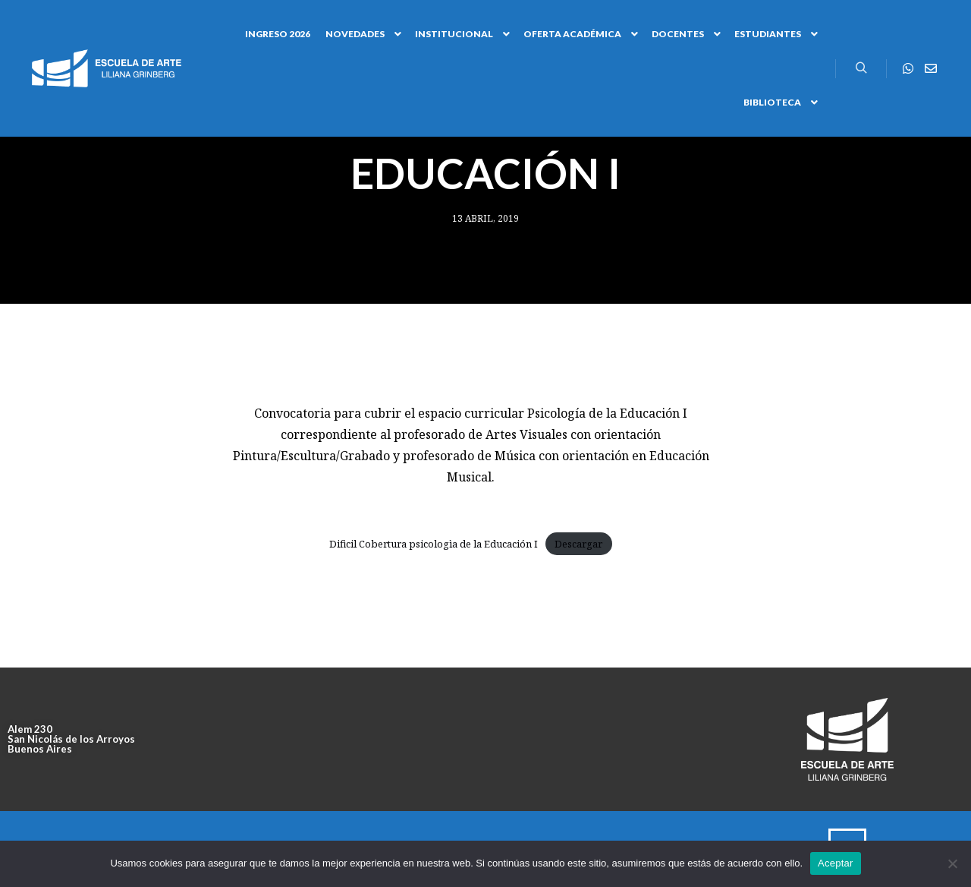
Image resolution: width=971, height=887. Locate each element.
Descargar (578, 544)
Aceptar (835, 863)
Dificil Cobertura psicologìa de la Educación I (433, 544)
